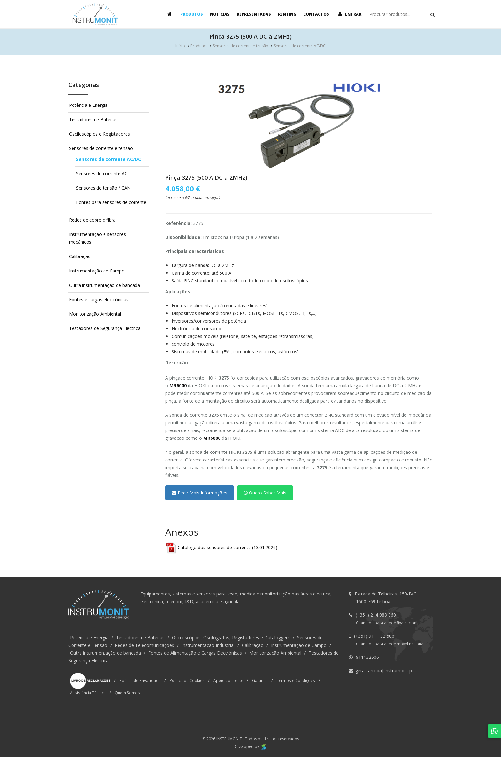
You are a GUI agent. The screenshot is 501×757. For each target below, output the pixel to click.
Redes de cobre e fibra (92, 220)
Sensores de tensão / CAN (103, 188)
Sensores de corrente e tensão (240, 46)
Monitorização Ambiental (95, 314)
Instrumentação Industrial (208, 645)
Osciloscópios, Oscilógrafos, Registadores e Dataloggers (231, 638)
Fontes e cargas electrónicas (98, 299)
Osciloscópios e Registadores (99, 134)
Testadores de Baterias (93, 119)
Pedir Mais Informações (199, 493)
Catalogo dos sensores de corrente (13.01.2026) (221, 547)
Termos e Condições (296, 679)
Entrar (348, 14)
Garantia (260, 679)
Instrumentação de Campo (97, 271)
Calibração (80, 256)
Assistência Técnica (88, 692)
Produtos (191, 14)
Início (180, 46)
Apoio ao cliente (228, 679)
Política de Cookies (187, 679)
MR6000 (178, 385)
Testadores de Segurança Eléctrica (105, 328)
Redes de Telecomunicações (144, 645)
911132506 (367, 657)
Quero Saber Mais (265, 493)
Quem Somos (127, 692)
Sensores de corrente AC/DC (300, 46)
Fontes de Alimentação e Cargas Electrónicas (195, 653)
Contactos (316, 14)
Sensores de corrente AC (101, 173)
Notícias (220, 14)
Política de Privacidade (140, 679)
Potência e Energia (88, 105)
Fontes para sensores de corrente (111, 202)
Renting (287, 14)
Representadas (254, 14)
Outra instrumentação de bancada (104, 285)
